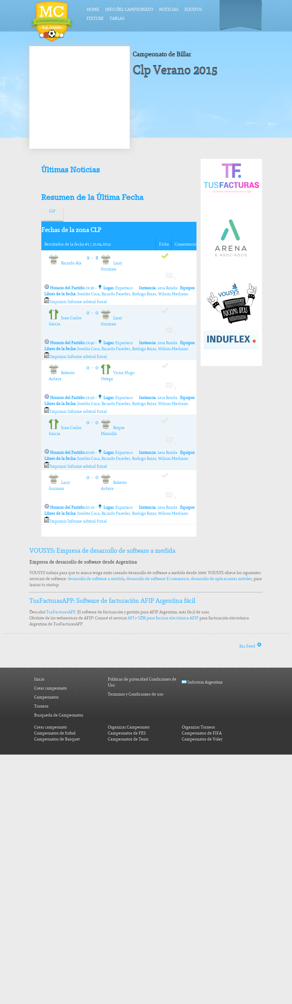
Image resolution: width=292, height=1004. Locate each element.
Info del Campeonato (129, 9)
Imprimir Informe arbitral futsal (75, 301)
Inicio (39, 679)
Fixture (95, 18)
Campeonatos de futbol (54, 733)
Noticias (168, 9)
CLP (52, 211)
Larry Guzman (111, 266)
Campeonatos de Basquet (57, 739)
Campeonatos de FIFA (202, 733)
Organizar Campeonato (128, 727)
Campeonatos (46, 697)
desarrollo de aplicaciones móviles (221, 578)
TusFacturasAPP (60, 612)
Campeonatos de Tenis (128, 739)
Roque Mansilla (113, 430)
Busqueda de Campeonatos (58, 715)
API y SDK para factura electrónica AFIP (163, 618)
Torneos (41, 706)
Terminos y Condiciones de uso (135, 694)
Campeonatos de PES (127, 733)
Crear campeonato (50, 688)
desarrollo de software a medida (96, 578)
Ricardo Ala (65, 263)
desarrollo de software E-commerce (157, 578)
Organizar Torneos (198, 727)
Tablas (117, 18)
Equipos (193, 9)
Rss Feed (251, 646)
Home (93, 9)
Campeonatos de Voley (202, 739)
